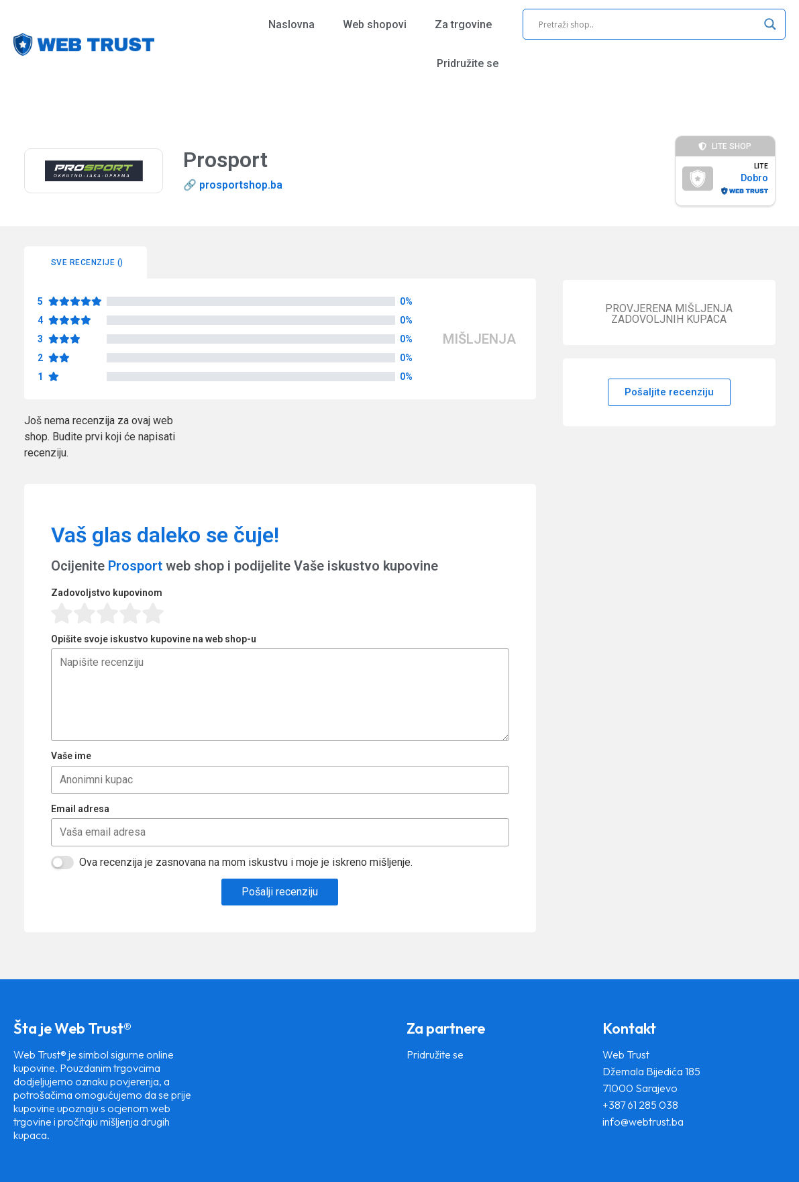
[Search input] (648, 24)
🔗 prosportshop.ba (232, 185)
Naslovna (291, 24)
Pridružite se (467, 63)
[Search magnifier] (770, 24)
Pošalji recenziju (280, 891)
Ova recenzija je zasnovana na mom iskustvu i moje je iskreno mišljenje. (246, 862)
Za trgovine (463, 24)
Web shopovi (375, 24)
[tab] (85, 262)
